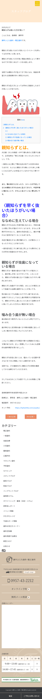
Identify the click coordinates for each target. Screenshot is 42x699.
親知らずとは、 (9, 124)
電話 (10, 696)
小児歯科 (6, 446)
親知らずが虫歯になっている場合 (18, 137)
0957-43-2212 (20, 580)
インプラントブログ (10, 491)
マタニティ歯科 (9, 461)
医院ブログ (7, 481)
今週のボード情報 (10, 521)
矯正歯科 (6, 430)
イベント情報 (8, 511)
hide (22, 120)
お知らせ (6, 546)
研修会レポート (9, 506)
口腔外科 (6, 456)
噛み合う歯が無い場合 (14, 140)
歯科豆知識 (7, 531)
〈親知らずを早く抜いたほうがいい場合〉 (18, 128)
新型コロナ (7, 541)
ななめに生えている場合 (15, 134)
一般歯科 (6, 436)
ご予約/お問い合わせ (31, 696)
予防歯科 (6, 466)
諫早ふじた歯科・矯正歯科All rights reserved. (24, 690)
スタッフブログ (9, 476)
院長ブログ (7, 486)
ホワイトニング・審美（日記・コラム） (18, 501)
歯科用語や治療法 (10, 536)
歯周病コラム (8, 496)
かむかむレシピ (9, 516)
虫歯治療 (6, 441)
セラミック (7, 471)
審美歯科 (6, 451)
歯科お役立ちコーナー (11, 526)
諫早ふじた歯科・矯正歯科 (12, 40)
